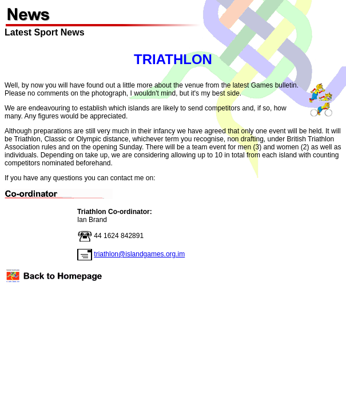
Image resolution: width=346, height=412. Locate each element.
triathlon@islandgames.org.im (139, 254)
